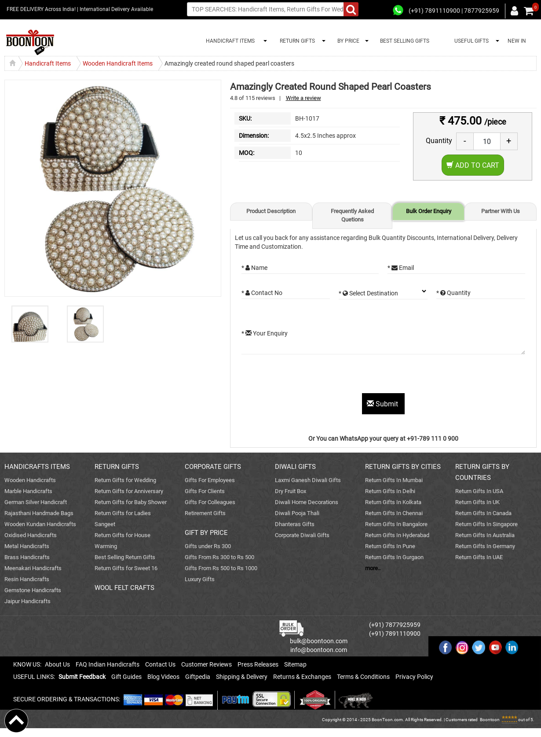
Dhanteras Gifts (294, 524)
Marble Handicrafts (28, 491)
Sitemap (295, 664)
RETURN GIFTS (296, 41)
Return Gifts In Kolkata (393, 502)
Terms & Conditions (363, 676)
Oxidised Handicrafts (30, 535)
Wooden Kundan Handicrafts (40, 524)
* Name (254, 267)
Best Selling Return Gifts (125, 557)
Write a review (303, 98)
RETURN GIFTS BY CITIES (403, 467)
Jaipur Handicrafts (27, 601)
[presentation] (308, 376)
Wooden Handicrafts (30, 480)
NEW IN (517, 41)
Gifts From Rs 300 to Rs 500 (219, 557)
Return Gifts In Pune (390, 546)
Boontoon (490, 719)
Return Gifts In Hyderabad (397, 535)
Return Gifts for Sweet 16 (126, 568)
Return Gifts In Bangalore (396, 524)
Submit (383, 404)
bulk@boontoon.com (318, 641)
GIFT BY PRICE (206, 533)
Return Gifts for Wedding (125, 480)
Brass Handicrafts (27, 557)
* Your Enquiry (264, 333)
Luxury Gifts (200, 579)
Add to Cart (472, 165)
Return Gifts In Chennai (394, 513)
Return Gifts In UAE (479, 557)
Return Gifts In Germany (485, 546)
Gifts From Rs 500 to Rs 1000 (221, 568)
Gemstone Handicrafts (32, 590)
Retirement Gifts (205, 513)
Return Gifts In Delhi (390, 491)
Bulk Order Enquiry (428, 211)
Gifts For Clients (205, 491)
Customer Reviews (206, 664)
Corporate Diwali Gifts (302, 535)
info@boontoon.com (318, 649)
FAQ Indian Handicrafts (107, 664)
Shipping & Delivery (241, 676)
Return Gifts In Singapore (486, 524)
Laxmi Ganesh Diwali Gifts (308, 480)
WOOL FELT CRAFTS (124, 588)
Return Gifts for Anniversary (129, 491)
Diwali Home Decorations (306, 502)
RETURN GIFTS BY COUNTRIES (482, 472)
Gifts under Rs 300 (208, 546)
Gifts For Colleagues (210, 502)
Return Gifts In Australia (485, 535)
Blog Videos (163, 676)
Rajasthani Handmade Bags (38, 513)
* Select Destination (368, 293)
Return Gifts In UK (477, 502)
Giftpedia (197, 676)
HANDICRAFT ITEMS (229, 41)
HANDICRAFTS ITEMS (37, 467)
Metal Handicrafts (26, 546)
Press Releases (258, 664)
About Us (57, 664)
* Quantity (453, 292)
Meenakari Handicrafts (33, 568)
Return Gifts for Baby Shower (131, 502)
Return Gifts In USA (479, 491)
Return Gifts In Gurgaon (394, 557)
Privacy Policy (414, 676)
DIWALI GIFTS (295, 467)
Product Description (271, 211)
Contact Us (160, 664)
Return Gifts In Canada (483, 513)
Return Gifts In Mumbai (394, 480)
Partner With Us (500, 211)
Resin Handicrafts (26, 579)
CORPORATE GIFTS (213, 467)
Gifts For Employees (210, 480)
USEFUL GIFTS (470, 41)
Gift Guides (126, 676)
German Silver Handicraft (35, 502)
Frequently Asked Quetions (352, 215)
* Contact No (261, 292)
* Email (400, 267)
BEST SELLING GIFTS (404, 41)
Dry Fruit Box (290, 491)
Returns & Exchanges (302, 676)
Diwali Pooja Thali (297, 513)
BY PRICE (347, 41)
